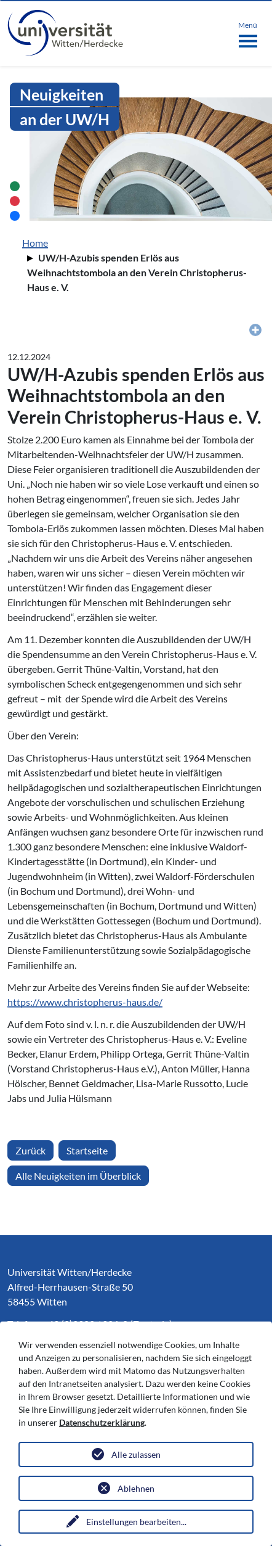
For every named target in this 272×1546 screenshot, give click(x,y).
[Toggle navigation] (248, 32)
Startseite (87, 1150)
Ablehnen (136, 1488)
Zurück (30, 1150)
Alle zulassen (136, 1454)
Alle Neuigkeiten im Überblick (78, 1176)
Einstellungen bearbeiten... (136, 1521)
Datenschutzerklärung (102, 1422)
